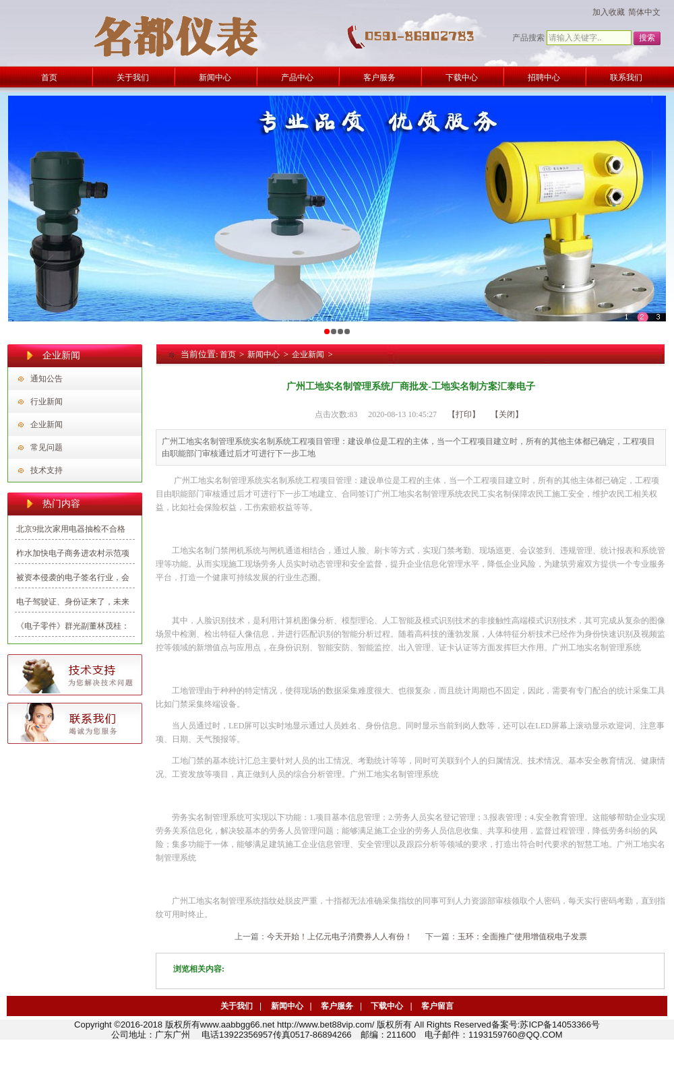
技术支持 (46, 470)
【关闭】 (507, 414)
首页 (228, 354)
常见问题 (46, 447)
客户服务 (337, 1006)
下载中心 (387, 1006)
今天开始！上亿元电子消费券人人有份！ (339, 936)
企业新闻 (46, 424)
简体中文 (644, 12)
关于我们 (236, 1006)
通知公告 (46, 378)
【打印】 (464, 414)
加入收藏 (608, 12)
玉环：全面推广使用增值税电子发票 (522, 936)
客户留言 (437, 1006)
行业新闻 (46, 401)
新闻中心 (263, 354)
